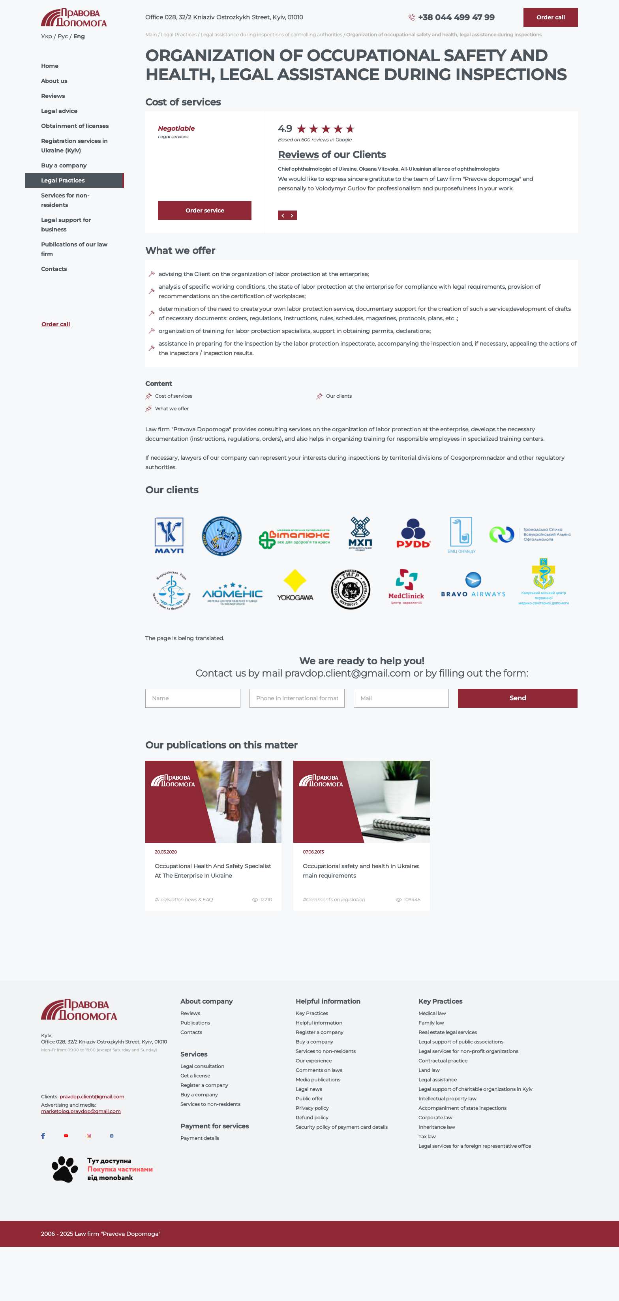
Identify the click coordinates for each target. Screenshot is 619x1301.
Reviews (53, 96)
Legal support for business (66, 224)
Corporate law (435, 1118)
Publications (195, 1023)
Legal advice (59, 111)
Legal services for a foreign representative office (474, 1146)
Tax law (427, 1136)
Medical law (432, 1013)
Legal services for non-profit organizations (468, 1051)
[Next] (292, 215)
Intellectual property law (447, 1099)
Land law (429, 1070)
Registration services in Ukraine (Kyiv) (74, 145)
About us (54, 81)
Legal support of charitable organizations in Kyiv (475, 1089)
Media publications (318, 1080)
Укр (46, 36)
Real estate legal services (447, 1032)
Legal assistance (437, 1080)
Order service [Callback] (205, 210)
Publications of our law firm (74, 249)
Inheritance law (436, 1127)
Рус (63, 36)
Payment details (199, 1138)
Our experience (314, 1061)
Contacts (54, 269)
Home (49, 66)
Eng (79, 36)
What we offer (172, 409)
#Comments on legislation (334, 899)
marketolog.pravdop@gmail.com (81, 1111)
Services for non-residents (65, 200)
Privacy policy (312, 1108)
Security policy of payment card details (342, 1127)
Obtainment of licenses (75, 126)
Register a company (204, 1085)
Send (518, 698)
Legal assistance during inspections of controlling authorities (271, 35)
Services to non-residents (210, 1104)
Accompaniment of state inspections (462, 1108)
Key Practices (312, 1013)
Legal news (309, 1089)
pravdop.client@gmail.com (92, 1097)
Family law (431, 1023)
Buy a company (63, 165)
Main (151, 35)
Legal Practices (62, 180)
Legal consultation (202, 1066)
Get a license (195, 1076)
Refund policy (312, 1118)
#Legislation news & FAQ (184, 899)
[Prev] (282, 215)
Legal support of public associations (460, 1042)
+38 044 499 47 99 (456, 17)
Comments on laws (319, 1070)
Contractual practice (442, 1061)
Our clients (339, 396)
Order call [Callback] (55, 324)
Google (344, 140)
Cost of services (173, 396)
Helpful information (319, 1023)
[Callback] (550, 17)
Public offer (309, 1099)
